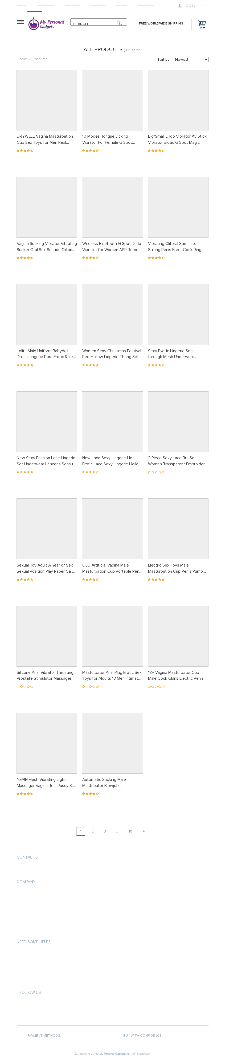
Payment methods (32, 954)
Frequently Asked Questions (42, 983)
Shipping (72, 4)
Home (21, 4)
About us (25, 894)
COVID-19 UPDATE (30, 932)
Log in (187, 6)
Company (26, 881)
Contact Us (27, 923)
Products (46, 4)
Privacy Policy (29, 903)
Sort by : (164, 59)
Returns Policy (30, 973)
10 (130, 831)
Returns (98, 4)
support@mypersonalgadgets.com (48, 870)
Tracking (146, 4)
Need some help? (33, 942)
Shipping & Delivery (33, 964)
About (121, 4)
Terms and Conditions (36, 913)
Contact (34, 10)
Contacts (27, 857)
